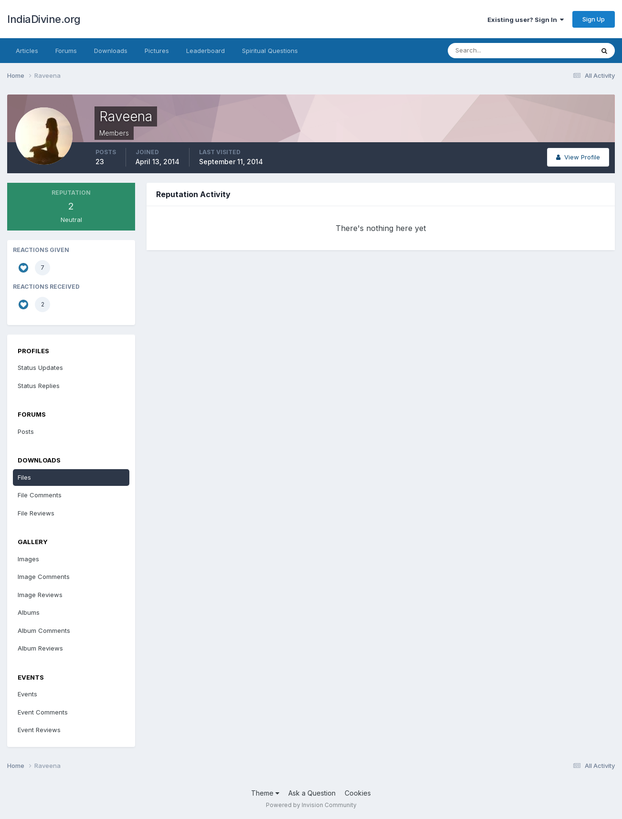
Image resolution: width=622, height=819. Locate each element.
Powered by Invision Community (311, 804)
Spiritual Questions (270, 50)
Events (27, 694)
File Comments (40, 495)
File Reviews (36, 513)
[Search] (490, 50)
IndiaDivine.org (44, 19)
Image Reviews (40, 594)
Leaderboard (205, 50)
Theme (265, 793)
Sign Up (593, 19)
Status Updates (40, 367)
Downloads (110, 50)
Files (24, 477)
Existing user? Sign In (525, 19)
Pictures (157, 50)
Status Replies (39, 385)
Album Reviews (40, 648)
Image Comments (44, 576)
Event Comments (43, 712)
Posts (26, 431)
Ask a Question (312, 793)
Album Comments (44, 630)
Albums (29, 612)
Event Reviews (39, 730)
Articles (27, 50)
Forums (66, 50)
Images (28, 559)
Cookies (358, 793)
